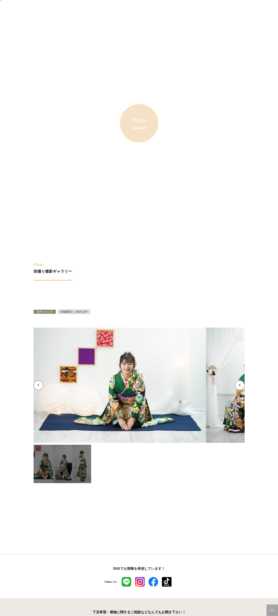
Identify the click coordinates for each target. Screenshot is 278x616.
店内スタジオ (45, 311)
